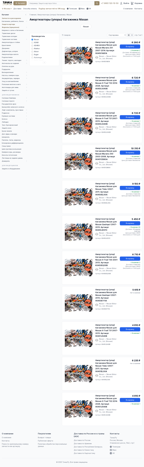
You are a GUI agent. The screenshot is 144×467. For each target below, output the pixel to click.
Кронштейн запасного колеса (13, 107)
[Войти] (124, 3)
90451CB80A (105, 167)
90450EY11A (105, 309)
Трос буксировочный (10, 125)
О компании (128, 9)
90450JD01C (105, 238)
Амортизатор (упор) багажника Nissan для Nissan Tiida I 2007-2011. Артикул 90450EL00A (106, 189)
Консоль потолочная (9, 155)
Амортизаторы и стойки (11, 42)
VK (89, 9)
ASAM (35, 42)
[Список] (128, 35)
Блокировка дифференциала (12, 143)
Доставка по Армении (83, 443)
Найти (97, 3)
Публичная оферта (45, 441)
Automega (37, 57)
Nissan (86, 26)
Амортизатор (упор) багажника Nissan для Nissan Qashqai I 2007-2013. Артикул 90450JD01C (106, 224)
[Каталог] (20, 3)
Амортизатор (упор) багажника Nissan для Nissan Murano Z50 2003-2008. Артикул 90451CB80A (106, 153)
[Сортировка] (116, 35)
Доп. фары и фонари (9, 134)
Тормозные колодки (9, 36)
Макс (82, 9)
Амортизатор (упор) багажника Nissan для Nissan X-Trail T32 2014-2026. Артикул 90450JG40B (106, 83)
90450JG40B (106, 97)
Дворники (5, 48)
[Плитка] (132, 35)
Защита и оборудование (11, 169)
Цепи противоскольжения (11, 149)
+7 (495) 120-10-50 (109, 3)
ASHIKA (36, 45)
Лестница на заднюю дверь (12, 158)
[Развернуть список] (44, 62)
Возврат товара (44, 437)
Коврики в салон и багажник (13, 30)
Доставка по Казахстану (84, 450)
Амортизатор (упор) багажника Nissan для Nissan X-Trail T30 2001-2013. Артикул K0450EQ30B (106, 259)
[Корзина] (136, 3)
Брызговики (6, 45)
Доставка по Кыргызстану (84, 453)
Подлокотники (7, 57)
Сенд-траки (6, 146)
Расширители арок (9, 104)
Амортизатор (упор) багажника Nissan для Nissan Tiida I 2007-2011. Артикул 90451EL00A (106, 366)
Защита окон (6, 128)
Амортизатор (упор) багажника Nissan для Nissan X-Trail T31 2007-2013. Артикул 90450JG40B (106, 118)
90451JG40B (105, 344)
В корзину (130, 46)
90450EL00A (105, 203)
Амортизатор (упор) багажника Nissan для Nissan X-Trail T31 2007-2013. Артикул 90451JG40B (106, 330)
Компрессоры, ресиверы (11, 152)
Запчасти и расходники (11, 18)
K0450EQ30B (106, 273)
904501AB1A (105, 61)
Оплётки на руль (8, 66)
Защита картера (8, 24)
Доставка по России (82, 440)
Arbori (35, 51)
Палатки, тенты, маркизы (11, 140)
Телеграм (72, 9)
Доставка (17, 9)
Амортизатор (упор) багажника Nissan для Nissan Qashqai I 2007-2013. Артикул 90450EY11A (106, 295)
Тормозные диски (8, 33)
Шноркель (5, 137)
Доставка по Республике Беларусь (88, 447)
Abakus (36, 48)
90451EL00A (105, 379)
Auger (35, 54)
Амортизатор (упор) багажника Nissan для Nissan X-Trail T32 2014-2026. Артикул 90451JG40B (106, 401)
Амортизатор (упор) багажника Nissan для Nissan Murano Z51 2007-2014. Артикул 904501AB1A (106, 47)
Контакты (138, 9)
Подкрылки (6, 69)
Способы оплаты (30, 9)
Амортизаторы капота (10, 54)
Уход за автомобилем (10, 81)
